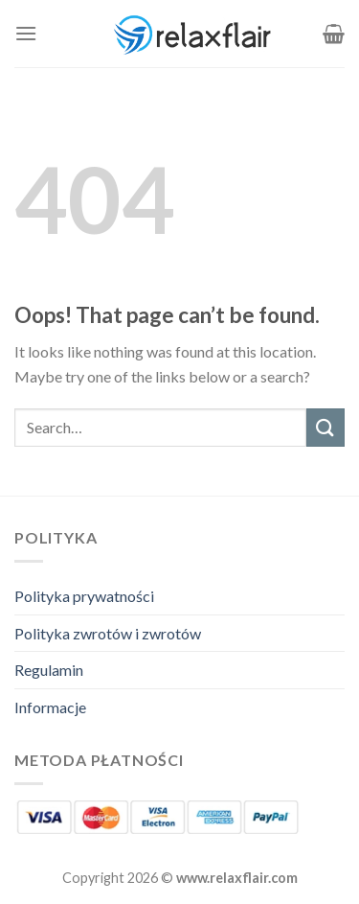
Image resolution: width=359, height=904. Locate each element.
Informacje (50, 707)
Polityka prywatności (84, 596)
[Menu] (25, 33)
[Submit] (325, 427)
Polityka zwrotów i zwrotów (107, 633)
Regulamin (48, 670)
